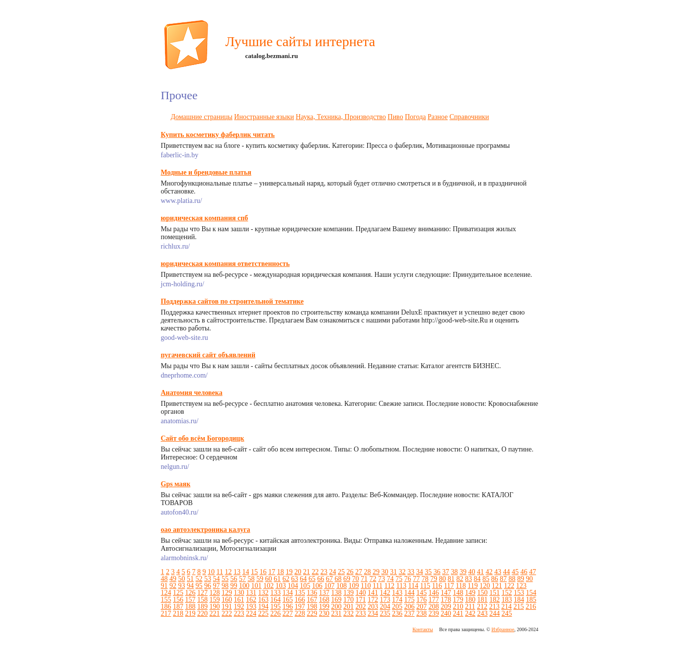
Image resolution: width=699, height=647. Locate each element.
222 (227, 613)
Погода (415, 117)
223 (239, 613)
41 (480, 572)
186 (166, 606)
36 (436, 572)
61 (277, 578)
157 (190, 599)
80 (442, 578)
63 (294, 578)
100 (244, 585)
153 (519, 592)
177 (434, 599)
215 (518, 606)
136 (312, 592)
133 (275, 592)
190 (215, 606)
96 (207, 585)
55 (225, 578)
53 (207, 578)
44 (506, 572)
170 (348, 599)
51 (190, 578)
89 (520, 578)
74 (390, 578)
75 (398, 578)
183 (507, 599)
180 (470, 599)
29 (376, 572)
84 (477, 578)
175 (409, 599)
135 (300, 592)
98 (225, 585)
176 (421, 599)
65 (312, 578)
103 (281, 585)
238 (421, 613)
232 (348, 613)
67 (329, 578)
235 (385, 613)
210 (458, 606)
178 (446, 599)
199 (324, 606)
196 (288, 606)
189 (202, 606)
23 (323, 572)
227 (288, 613)
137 (324, 592)
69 (346, 578)
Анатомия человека (192, 392)
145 (421, 592)
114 (413, 585)
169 (336, 599)
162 (251, 599)
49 (172, 578)
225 (263, 613)
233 (361, 613)
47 (532, 572)
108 (341, 585)
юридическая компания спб (204, 218)
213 (494, 606)
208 (434, 606)
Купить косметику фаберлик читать (218, 134)
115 (425, 585)
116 (437, 585)
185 (531, 599)
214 (506, 606)
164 (275, 599)
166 (300, 599)
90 (529, 578)
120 (484, 585)
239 (434, 613)
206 (409, 606)
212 (482, 606)
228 (300, 613)
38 (454, 572)
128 (215, 592)
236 (397, 613)
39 (463, 572)
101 (256, 585)
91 (164, 585)
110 (366, 585)
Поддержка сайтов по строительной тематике (232, 301)
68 (338, 578)
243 (482, 613)
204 (385, 606)
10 (211, 572)
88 (512, 578)
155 (166, 599)
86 (494, 578)
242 (470, 613)
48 (164, 578)
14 (245, 572)
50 (181, 578)
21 (306, 572)
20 (297, 572)
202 (361, 606)
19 (289, 572)
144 (409, 592)
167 (312, 599)
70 (355, 578)
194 (263, 606)
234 (373, 613)
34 (419, 572)
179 (458, 599)
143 (397, 592)
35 (428, 572)
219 (190, 613)
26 (349, 572)
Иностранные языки (264, 117)
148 (458, 592)
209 (446, 606)
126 (190, 592)
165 (288, 599)
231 (336, 613)
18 (280, 572)
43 (497, 572)
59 (259, 578)
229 (312, 613)
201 (348, 606)
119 (472, 585)
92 (172, 585)
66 (320, 578)
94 (190, 585)
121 (497, 585)
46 (523, 572)
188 (190, 606)
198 (312, 606)
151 (494, 592)
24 (332, 572)
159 (215, 599)
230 (324, 613)
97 (216, 585)
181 (482, 599)
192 (239, 606)
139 (348, 592)
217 (166, 613)
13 (236, 572)
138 (336, 592)
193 (251, 606)
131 (251, 592)
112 (389, 585)
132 (263, 592)
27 (358, 572)
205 (397, 606)
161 (239, 599)
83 (468, 578)
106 (317, 585)
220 (202, 613)
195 (275, 606)
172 (373, 599)
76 (407, 578)
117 (449, 585)
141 (373, 592)
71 (364, 578)
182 (494, 599)
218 (178, 613)
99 (234, 585)
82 (460, 578)
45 (515, 572)
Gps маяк (176, 484)
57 (242, 578)
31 (393, 572)
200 (336, 606)
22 (314, 572)
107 (329, 585)
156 (178, 599)
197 (300, 606)
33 (410, 572)
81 (451, 578)
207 (421, 606)
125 (178, 592)
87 (503, 578)
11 (220, 572)
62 (286, 578)
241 (458, 613)
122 (509, 585)
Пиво (395, 117)
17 (271, 572)
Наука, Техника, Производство (341, 117)
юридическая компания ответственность (225, 263)
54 (216, 578)
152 (507, 592)
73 (381, 578)
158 (202, 599)
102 (268, 585)
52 (199, 578)
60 (268, 578)
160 (227, 599)
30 (384, 572)
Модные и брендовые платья (206, 172)
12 (228, 572)
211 (470, 606)
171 (361, 599)
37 (445, 572)
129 (227, 592)
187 (178, 606)
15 (254, 572)
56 (234, 578)
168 (324, 599)
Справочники (469, 117)
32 (401, 572)
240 (446, 613)
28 (367, 572)
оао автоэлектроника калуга (205, 529)
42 (488, 572)
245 (507, 613)
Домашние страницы (202, 117)
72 (373, 578)
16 (262, 572)
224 (251, 613)
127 (202, 592)
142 (385, 592)
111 (378, 585)
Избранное (502, 629)
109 (354, 585)
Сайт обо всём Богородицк (202, 438)
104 (293, 585)
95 (199, 585)
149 (470, 592)
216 (531, 606)
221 (215, 613)
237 (409, 613)
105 (305, 585)
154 (531, 592)
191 (227, 606)
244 (494, 613)
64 (303, 578)
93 (181, 585)
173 (385, 599)
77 (416, 578)
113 (401, 585)
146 (434, 592)
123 (521, 585)
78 (425, 578)
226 (275, 613)
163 (263, 599)
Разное (438, 117)
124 (166, 592)
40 (471, 572)
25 (341, 572)
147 (446, 592)
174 (397, 599)
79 (433, 578)
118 (461, 585)
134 (288, 592)
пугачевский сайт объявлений (208, 355)
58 (251, 578)
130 (239, 592)
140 (361, 592)
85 (485, 578)
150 (482, 592)
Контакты (422, 629)
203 (373, 606)
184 (519, 599)
